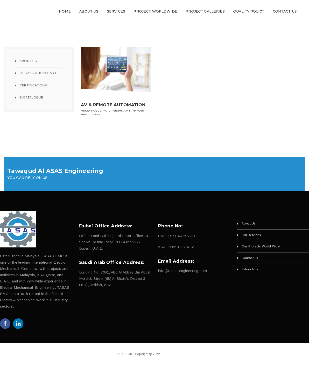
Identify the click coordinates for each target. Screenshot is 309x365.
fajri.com (187, 354)
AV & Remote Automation (113, 104)
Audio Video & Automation (101, 110)
